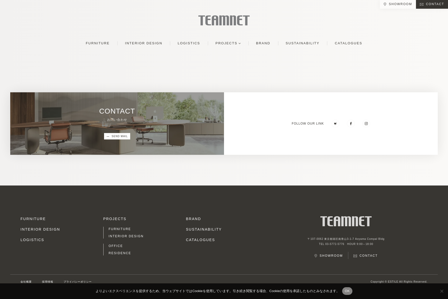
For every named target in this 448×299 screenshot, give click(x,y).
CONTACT (435, 4)
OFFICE (116, 246)
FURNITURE (98, 43)
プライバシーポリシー (78, 281)
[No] (441, 291)
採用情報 (47, 281)
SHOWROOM (400, 4)
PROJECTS (226, 43)
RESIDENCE (120, 253)
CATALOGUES (348, 43)
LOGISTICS (189, 43)
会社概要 (26, 281)
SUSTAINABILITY (303, 43)
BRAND (263, 43)
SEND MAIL (120, 136)
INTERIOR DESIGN (143, 43)
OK (347, 291)
